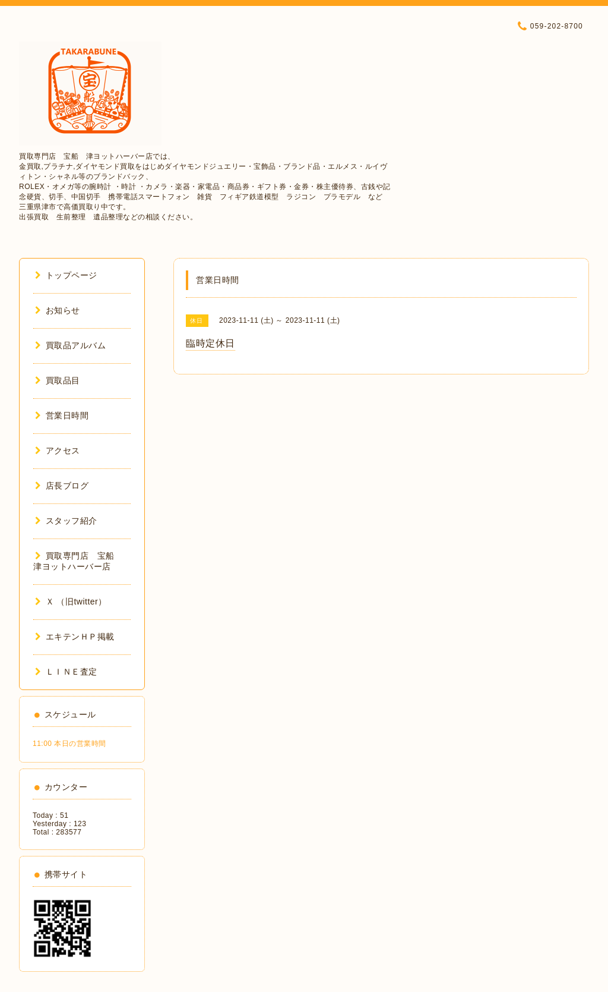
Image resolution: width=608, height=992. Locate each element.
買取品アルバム (70, 345)
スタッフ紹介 (66, 520)
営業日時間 (61, 415)
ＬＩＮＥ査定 (66, 671)
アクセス (57, 450)
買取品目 (57, 380)
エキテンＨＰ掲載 (75, 636)
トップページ (66, 275)
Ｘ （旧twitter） (71, 601)
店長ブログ (61, 485)
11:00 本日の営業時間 (69, 743)
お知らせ (57, 310)
